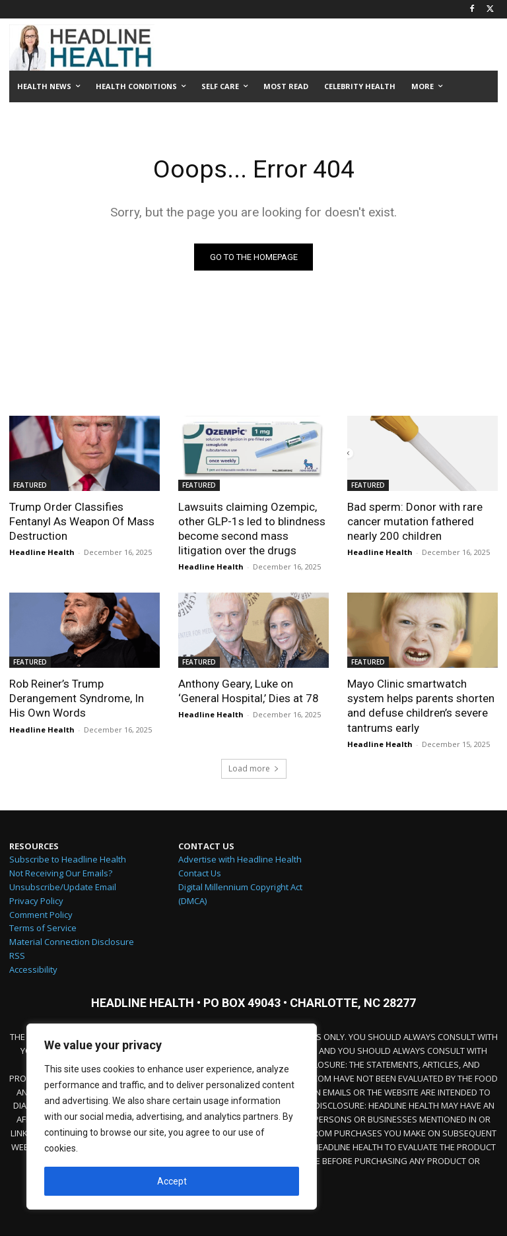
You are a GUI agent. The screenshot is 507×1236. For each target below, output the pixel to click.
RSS (17, 956)
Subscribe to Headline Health (67, 860)
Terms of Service (43, 929)
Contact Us (199, 874)
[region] (171, 1117)
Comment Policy (41, 915)
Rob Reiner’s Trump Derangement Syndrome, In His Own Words (76, 698)
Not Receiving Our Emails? (60, 874)
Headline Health (42, 552)
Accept (172, 1181)
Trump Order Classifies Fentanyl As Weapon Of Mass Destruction (81, 521)
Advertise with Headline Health (240, 860)
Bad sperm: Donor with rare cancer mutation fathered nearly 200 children (415, 521)
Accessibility (33, 970)
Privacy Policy (36, 901)
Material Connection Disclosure (71, 942)
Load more (253, 769)
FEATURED (30, 485)
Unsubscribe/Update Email (62, 888)
